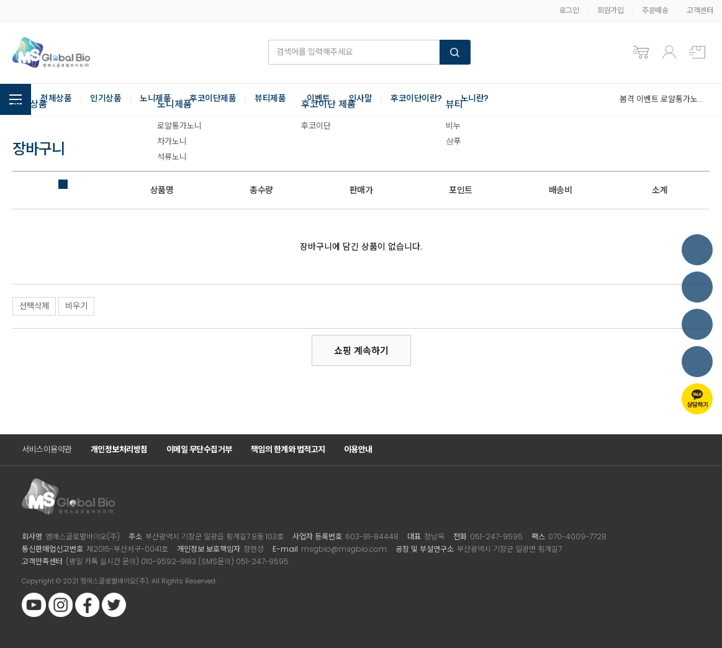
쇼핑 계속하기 (361, 350)
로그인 (569, 10)
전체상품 (55, 99)
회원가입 (610, 10)
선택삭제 (34, 306)
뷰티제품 (270, 99)
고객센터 (700, 10)
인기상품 (105, 99)
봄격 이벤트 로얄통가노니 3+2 (661, 99)
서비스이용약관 (47, 449)
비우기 (76, 306)
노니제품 (155, 99)
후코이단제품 (212, 99)
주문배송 (655, 10)
